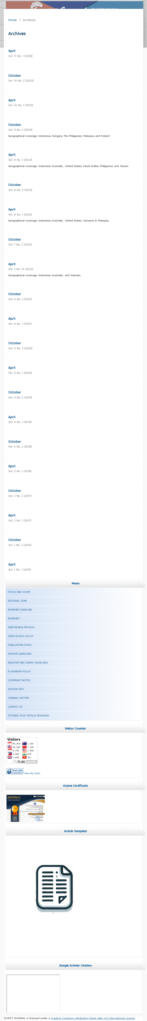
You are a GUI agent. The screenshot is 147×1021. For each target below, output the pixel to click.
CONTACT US (15, 707)
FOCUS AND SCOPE (19, 592)
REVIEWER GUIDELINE (20, 610)
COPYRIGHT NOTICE (19, 680)
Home (12, 20)
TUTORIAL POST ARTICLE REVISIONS (28, 716)
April (11, 51)
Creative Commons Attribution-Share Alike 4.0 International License (93, 1018)
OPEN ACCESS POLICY (20, 636)
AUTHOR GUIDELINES (20, 654)
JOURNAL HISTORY (18, 698)
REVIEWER (13, 618)
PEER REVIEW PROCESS (21, 627)
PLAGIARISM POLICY (19, 671)
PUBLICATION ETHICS (20, 645)
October (14, 76)
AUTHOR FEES (16, 689)
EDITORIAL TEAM (17, 601)
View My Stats (32, 773)
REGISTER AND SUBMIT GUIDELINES (28, 663)
